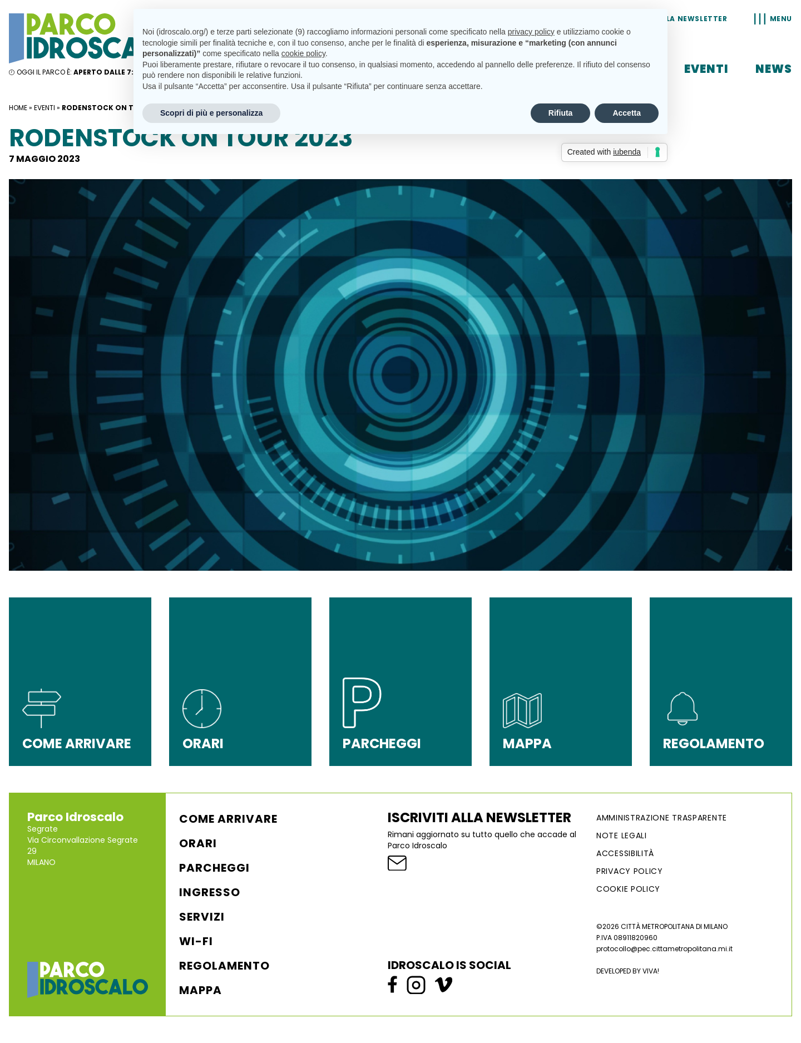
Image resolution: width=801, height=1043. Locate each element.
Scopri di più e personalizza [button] (211, 112)
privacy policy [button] (531, 31)
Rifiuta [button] (560, 112)
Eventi (706, 69)
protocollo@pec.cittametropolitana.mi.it (664, 948)
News (773, 69)
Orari (198, 843)
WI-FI (196, 941)
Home (18, 107)
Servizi (202, 917)
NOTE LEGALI (621, 835)
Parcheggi (214, 868)
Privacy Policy (629, 871)
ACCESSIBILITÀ (625, 853)
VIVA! (650, 971)
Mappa (200, 990)
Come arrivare (228, 819)
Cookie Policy (628, 888)
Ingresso (209, 892)
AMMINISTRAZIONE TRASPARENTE (661, 817)
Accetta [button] (626, 112)
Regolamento (224, 965)
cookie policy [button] (303, 53)
